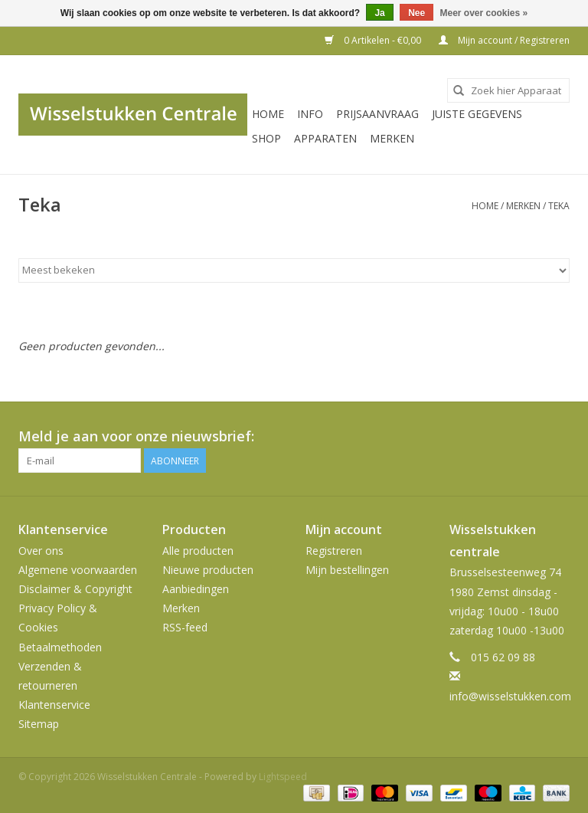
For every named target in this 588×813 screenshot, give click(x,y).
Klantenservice (54, 704)
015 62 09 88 (503, 657)
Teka (559, 205)
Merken (392, 138)
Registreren (333, 550)
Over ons (41, 550)
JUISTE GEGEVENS (477, 114)
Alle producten (198, 550)
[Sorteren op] (294, 270)
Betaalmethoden (60, 647)
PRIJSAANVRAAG (377, 114)
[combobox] (508, 90)
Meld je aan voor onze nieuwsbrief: (136, 436)
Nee (416, 13)
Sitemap (38, 723)
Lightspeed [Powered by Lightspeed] (283, 776)
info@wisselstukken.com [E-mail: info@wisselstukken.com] (510, 696)
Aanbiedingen (195, 589)
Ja (379, 13)
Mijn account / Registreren (504, 40)
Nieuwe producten (207, 569)
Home (268, 114)
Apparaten (325, 138)
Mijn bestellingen (347, 569)
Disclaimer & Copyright (75, 589)
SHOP (266, 138)
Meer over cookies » (484, 13)
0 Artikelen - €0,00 (374, 40)
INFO (310, 114)
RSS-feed (184, 627)
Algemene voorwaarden (77, 569)
